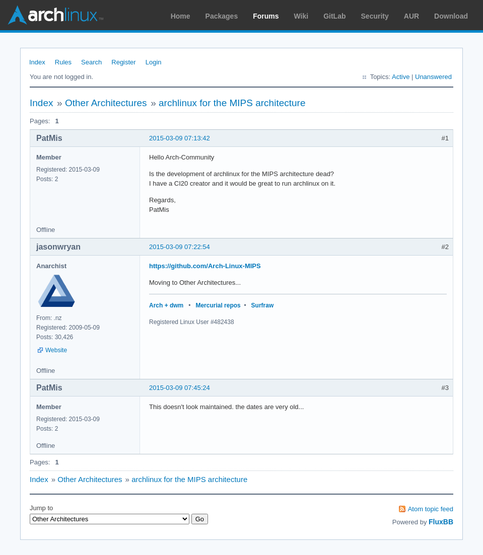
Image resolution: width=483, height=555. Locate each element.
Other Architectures (106, 103)
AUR (411, 16)
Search (91, 62)
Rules (63, 62)
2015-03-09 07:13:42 (179, 138)
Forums (266, 16)
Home (180, 16)
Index (37, 62)
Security (375, 16)
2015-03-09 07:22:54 (179, 247)
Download (451, 16)
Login (154, 62)
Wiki (301, 16)
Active (400, 77)
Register (123, 62)
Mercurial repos (217, 305)
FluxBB (441, 522)
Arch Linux (55, 15)
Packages (221, 16)
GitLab (334, 16)
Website (56, 350)
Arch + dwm (166, 305)
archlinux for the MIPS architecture (232, 103)
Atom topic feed (430, 509)
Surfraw (262, 305)
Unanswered (433, 77)
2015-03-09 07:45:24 (179, 387)
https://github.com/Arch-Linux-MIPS (205, 266)
